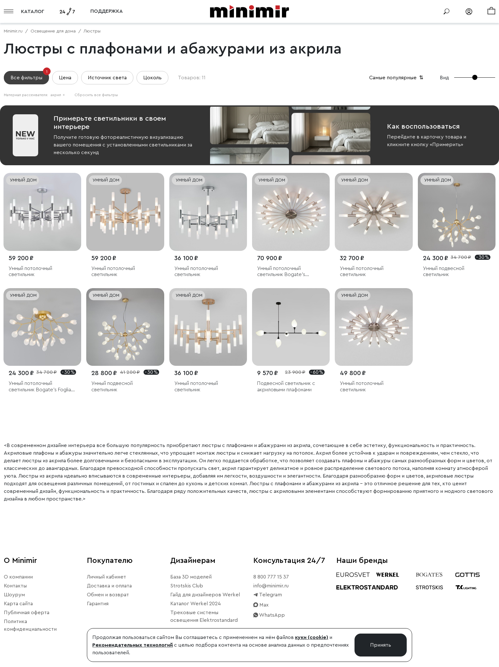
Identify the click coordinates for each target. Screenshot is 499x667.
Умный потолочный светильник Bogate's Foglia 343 (40, 387)
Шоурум (14, 594)
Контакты (15, 585)
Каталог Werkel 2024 (195, 603)
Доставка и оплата (109, 585)
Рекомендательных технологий (132, 645)
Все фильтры (30, 75)
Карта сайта (18, 603)
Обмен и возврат (108, 594)
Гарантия (98, 603)
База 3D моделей (191, 576)
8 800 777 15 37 (271, 576)
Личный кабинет (106, 576)
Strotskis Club (186, 585)
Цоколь (152, 77)
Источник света (107, 77)
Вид (444, 77)
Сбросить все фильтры (96, 95)
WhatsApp (269, 615)
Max (261, 604)
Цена (65, 77)
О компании (18, 576)
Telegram (267, 594)
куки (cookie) (311, 637)
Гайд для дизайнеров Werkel (205, 594)
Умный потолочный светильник (30, 271)
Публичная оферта (26, 612)
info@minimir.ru (271, 585)
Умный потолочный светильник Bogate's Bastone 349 (281, 272)
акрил (58, 95)
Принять (380, 645)
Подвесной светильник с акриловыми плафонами (286, 386)
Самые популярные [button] (397, 77)
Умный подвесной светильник (443, 271)
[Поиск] (446, 11)
